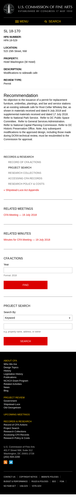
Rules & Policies (40, 481)
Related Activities (13, 384)
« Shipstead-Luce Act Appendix (21, 190)
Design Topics (11, 367)
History (7, 370)
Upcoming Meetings (17, 414)
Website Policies (49, 477)
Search (25, 341)
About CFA (10, 360)
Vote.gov (36, 486)
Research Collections (24, 172)
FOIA (62, 481)
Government (10, 400)
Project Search (19, 167)
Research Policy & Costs (26, 183)
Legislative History (13, 374)
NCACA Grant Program (16, 380)
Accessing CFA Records (25, 178)
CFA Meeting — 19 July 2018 (20, 214)
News (7, 387)
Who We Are (10, 364)
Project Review (14, 397)
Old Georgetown (12, 407)
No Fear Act (10, 486)
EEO (54, 481)
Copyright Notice (28, 477)
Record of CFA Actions (24, 162)
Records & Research (19, 156)
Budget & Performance (16, 481)
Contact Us (9, 477)
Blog (6, 390)
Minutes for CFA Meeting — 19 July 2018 (27, 239)
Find (26, 285)
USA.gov (24, 486)
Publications (10, 377)
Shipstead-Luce (12, 404)
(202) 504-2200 (12, 456)
